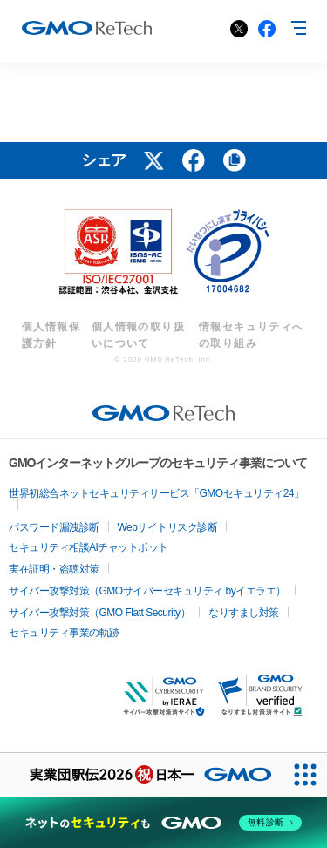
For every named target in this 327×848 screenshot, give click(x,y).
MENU (296, 28)
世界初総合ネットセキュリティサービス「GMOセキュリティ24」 (156, 493)
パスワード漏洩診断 (54, 527)
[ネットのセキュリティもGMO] (163, 823)
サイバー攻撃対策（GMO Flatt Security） (99, 613)
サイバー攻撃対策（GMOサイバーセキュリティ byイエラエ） (147, 591)
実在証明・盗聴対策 (54, 569)
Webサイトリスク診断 (168, 527)
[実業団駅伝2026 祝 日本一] (141, 775)
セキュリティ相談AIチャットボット (88, 547)
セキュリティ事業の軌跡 (64, 633)
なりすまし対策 (243, 613)
